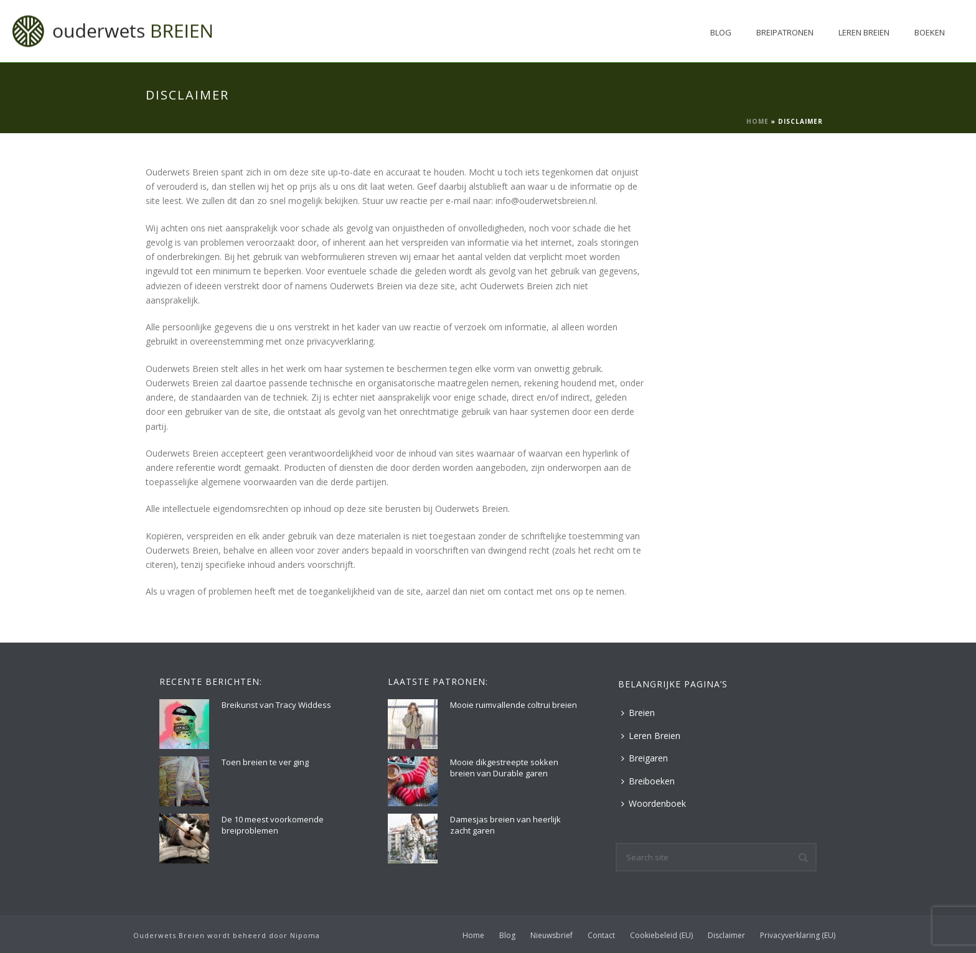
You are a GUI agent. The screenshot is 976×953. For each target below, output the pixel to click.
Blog (720, 32)
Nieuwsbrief (551, 936)
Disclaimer (726, 936)
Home (757, 121)
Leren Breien (863, 32)
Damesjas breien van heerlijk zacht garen (505, 825)
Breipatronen (785, 32)
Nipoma (305, 935)
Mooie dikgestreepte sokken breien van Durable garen (504, 767)
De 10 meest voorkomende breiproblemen (273, 825)
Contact (601, 936)
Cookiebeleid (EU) (661, 936)
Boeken (929, 32)
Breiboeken (648, 781)
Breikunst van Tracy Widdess (276, 704)
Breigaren (644, 758)
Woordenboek (653, 803)
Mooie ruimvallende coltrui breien (513, 704)
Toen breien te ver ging (265, 762)
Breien (638, 712)
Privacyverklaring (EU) (797, 936)
